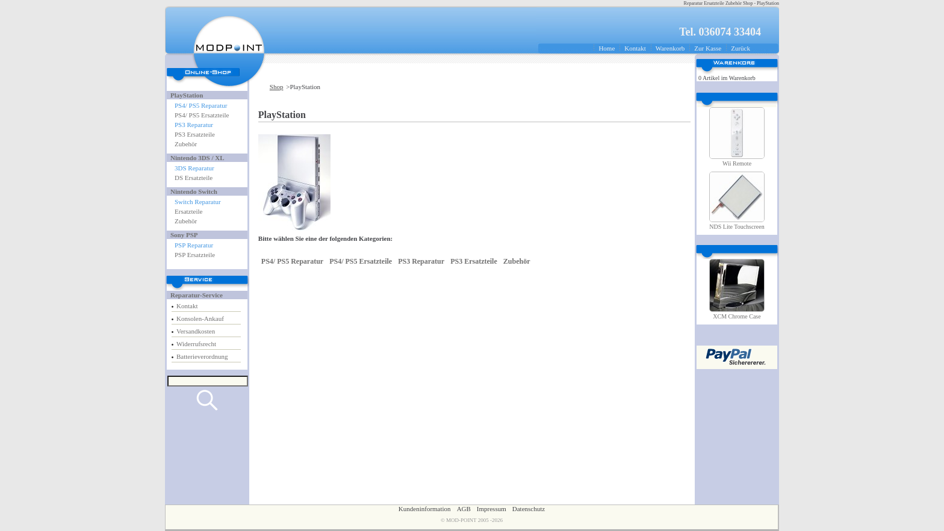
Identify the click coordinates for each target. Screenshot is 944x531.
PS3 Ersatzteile (195, 134)
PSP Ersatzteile (195, 254)
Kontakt (634, 48)
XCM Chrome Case (736, 316)
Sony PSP (184, 234)
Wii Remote (736, 163)
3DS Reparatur (194, 168)
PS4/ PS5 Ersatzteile (202, 115)
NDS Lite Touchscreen (736, 226)
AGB (464, 508)
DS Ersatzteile (194, 177)
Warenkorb (670, 48)
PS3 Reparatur (194, 124)
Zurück (740, 48)
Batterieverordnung (202, 356)
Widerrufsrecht (196, 343)
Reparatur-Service (196, 295)
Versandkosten (195, 331)
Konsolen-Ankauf (200, 318)
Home (606, 48)
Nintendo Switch (193, 191)
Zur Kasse (707, 48)
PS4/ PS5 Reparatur (201, 105)
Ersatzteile (188, 211)
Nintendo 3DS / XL (197, 157)
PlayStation (186, 95)
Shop (277, 86)
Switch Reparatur (198, 201)
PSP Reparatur (194, 245)
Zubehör (186, 144)
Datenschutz (528, 508)
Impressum (491, 508)
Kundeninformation (425, 508)
